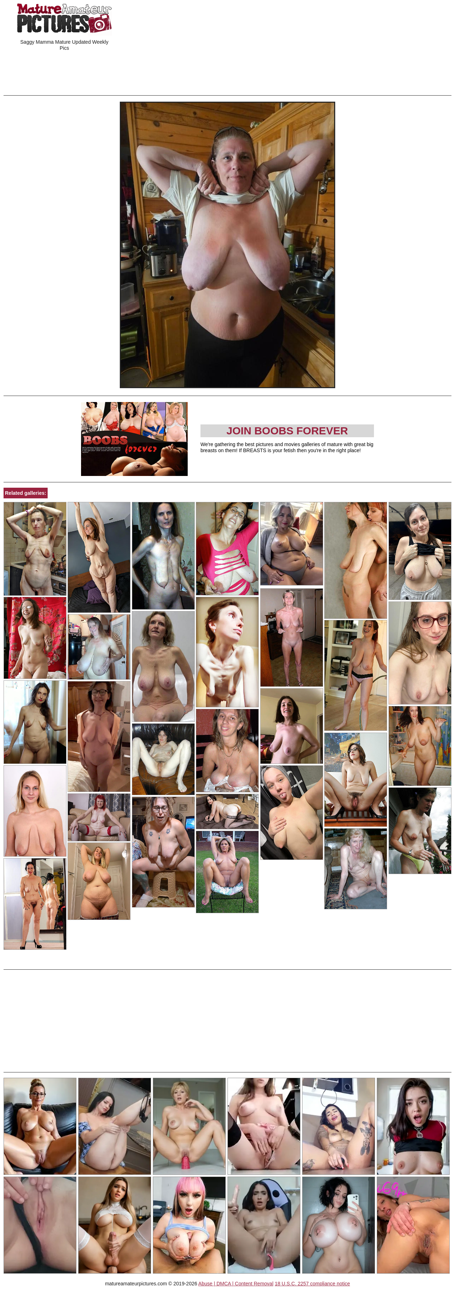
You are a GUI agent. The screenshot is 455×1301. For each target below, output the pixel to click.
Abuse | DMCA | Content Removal (235, 1283)
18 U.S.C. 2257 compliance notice (312, 1283)
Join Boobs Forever (287, 431)
